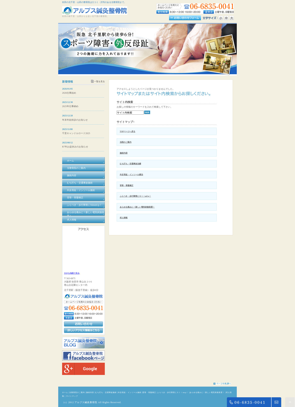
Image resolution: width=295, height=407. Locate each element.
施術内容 (124, 153)
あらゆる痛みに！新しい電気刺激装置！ (137, 207)
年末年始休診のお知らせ (75, 120)
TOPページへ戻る (127, 131)
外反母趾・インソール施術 (129, 392)
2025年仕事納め (70, 106)
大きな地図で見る (72, 273)
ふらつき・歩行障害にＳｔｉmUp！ (135, 196)
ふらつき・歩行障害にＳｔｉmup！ (172, 392)
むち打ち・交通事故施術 (106, 392)
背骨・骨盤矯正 (126, 185)
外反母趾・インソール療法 (131, 174)
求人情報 (124, 218)
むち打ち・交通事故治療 (130, 164)
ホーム (65, 392)
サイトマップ (72, 396)
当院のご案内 (125, 142)
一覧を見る (99, 81)
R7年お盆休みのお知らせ (75, 146)
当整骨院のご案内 (77, 392)
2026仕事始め (69, 93)
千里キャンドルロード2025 (76, 133)
